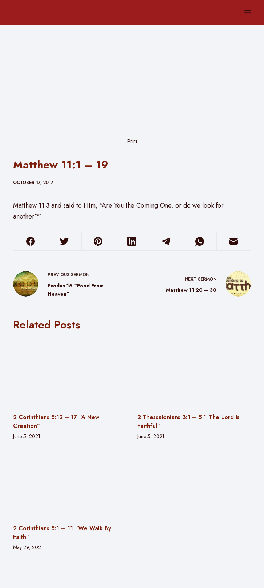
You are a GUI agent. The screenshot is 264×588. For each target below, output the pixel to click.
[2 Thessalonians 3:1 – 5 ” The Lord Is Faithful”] (194, 372)
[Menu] (247, 12)
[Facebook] (30, 241)
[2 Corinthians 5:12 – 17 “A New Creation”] (69, 372)
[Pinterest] (98, 241)
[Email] (233, 241)
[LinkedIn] (132, 241)
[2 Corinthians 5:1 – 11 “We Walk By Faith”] (69, 483)
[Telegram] (166, 241)
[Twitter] (65, 241)
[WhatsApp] (200, 241)
